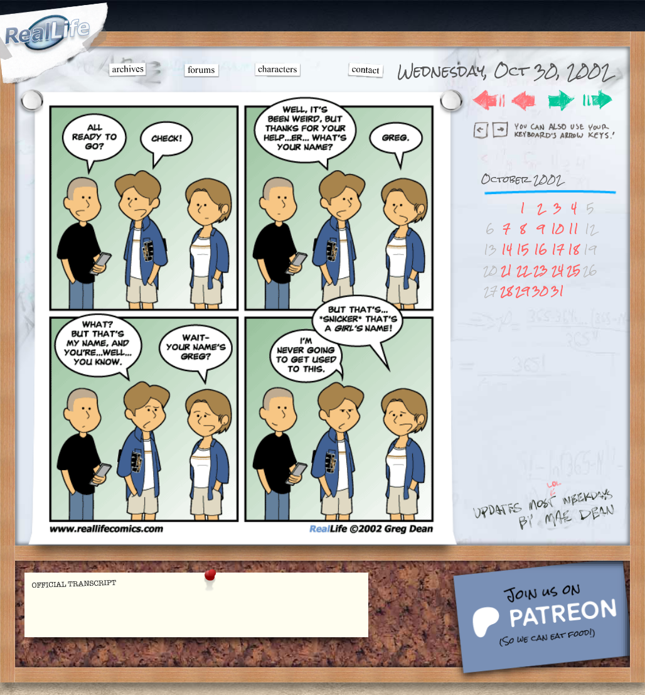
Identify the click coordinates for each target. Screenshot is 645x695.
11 (573, 228)
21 (506, 270)
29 (522, 291)
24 (557, 270)
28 (506, 291)
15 (522, 249)
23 (540, 270)
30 (540, 291)
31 (557, 291)
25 (573, 270)
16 (540, 249)
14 (506, 249)
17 (558, 249)
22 (522, 270)
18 (573, 249)
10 (557, 228)
